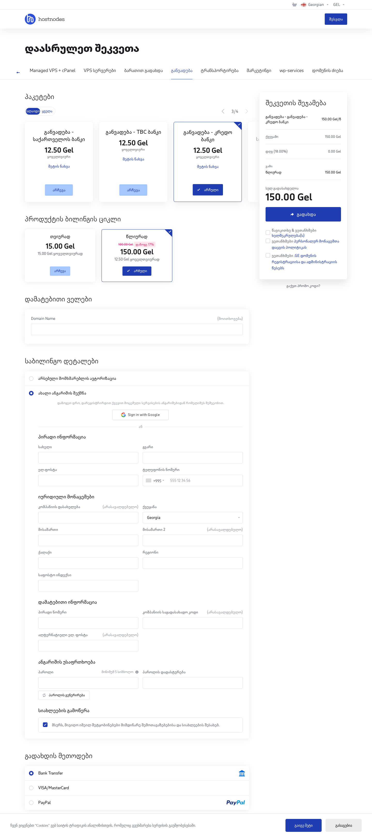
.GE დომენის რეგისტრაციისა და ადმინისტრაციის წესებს (304, 261)
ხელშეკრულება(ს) (288, 235)
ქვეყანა (150, 506)
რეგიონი (150, 552)
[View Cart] (294, 4)
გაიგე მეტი (304, 825)
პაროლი (45, 672)
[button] (140, 415)
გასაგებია (343, 825)
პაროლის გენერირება (64, 695)
